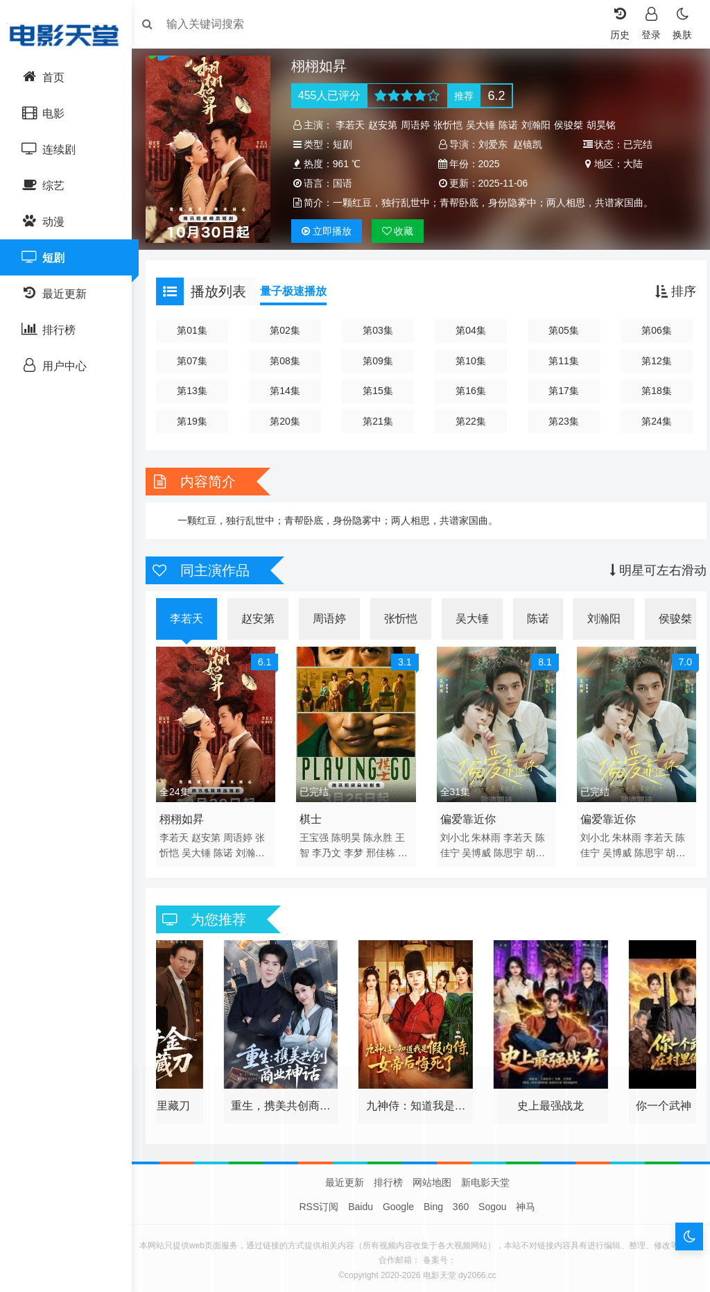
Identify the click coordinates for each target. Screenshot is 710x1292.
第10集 (470, 360)
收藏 (401, 231)
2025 (489, 163)
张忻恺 (451, 124)
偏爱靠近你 (468, 814)
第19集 (198, 421)
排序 (668, 291)
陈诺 (511, 124)
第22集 (470, 421)
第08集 (288, 360)
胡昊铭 (604, 124)
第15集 (379, 390)
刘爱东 (493, 144)
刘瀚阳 (539, 124)
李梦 (357, 847)
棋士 (314, 814)
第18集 (651, 390)
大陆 (629, 163)
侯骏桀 (572, 124)
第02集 (288, 330)
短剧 (346, 144)
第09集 (379, 360)
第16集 (470, 390)
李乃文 (330, 847)
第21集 (379, 421)
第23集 (560, 421)
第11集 (560, 360)
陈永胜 (381, 832)
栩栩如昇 (188, 814)
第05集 (560, 330)
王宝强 (317, 832)
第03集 (379, 330)
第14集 (288, 390)
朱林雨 (486, 832)
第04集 (470, 330)
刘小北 (454, 832)
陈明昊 (349, 832)
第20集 (288, 421)
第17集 (560, 390)
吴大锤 (484, 124)
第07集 (198, 360)
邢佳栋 (384, 847)
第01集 (198, 330)
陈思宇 (508, 847)
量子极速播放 (300, 291)
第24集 (651, 421)
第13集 (198, 390)
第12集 (651, 360)
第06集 (651, 330)
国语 (346, 183)
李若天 (353, 124)
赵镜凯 (527, 144)
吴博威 (476, 847)
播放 (330, 231)
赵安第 (386, 124)
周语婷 (418, 124)
